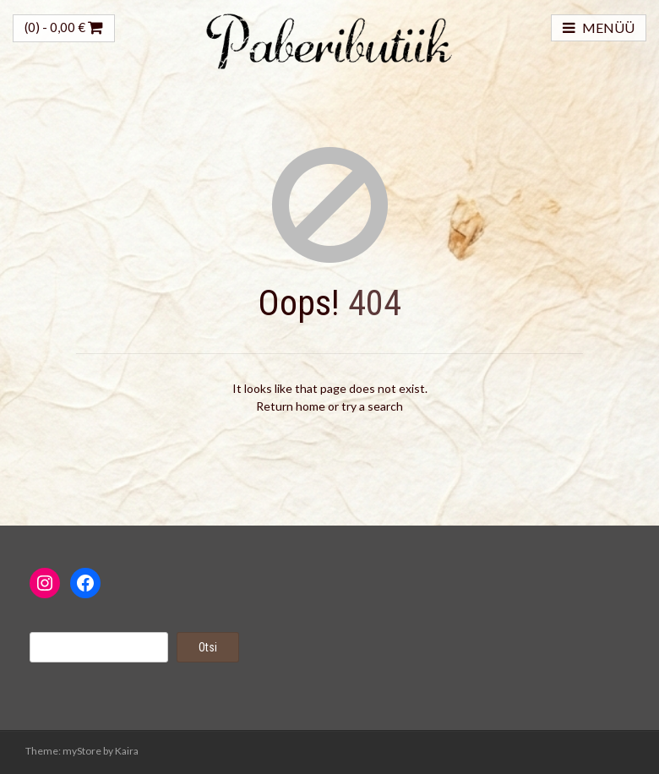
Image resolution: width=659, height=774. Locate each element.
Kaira (127, 750)
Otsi (208, 647)
